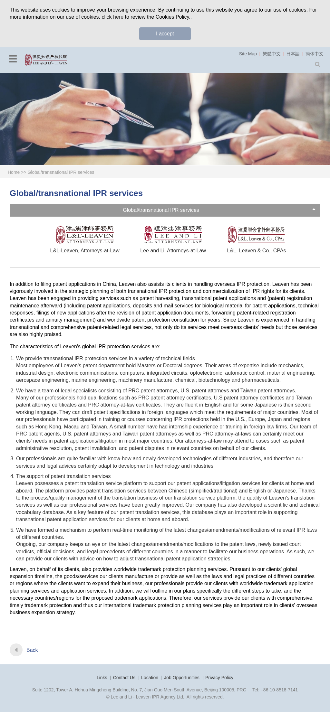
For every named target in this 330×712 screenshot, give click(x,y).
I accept (165, 33)
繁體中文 (272, 53)
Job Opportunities (181, 677)
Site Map (248, 53)
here (118, 17)
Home (14, 172)
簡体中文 (315, 53)
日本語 (293, 53)
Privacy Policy (219, 677)
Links (102, 677)
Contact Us (124, 677)
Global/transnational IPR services (61, 172)
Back (32, 650)
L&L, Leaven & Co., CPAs (256, 250)
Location (149, 677)
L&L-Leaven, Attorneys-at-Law (85, 250)
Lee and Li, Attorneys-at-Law (173, 250)
